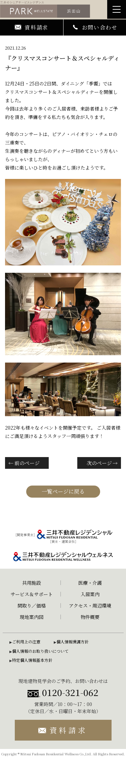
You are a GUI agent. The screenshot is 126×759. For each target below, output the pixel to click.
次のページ (99, 462)
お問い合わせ (94, 27)
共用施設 (31, 582)
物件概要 (90, 617)
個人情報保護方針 (72, 641)
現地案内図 (31, 617)
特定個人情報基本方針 (32, 660)
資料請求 (31, 27)
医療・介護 (90, 582)
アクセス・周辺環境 (90, 605)
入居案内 (90, 594)
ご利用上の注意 (26, 641)
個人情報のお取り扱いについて (40, 651)
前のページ (27, 462)
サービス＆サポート (31, 594)
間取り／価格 (31, 605)
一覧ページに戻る (63, 491)
